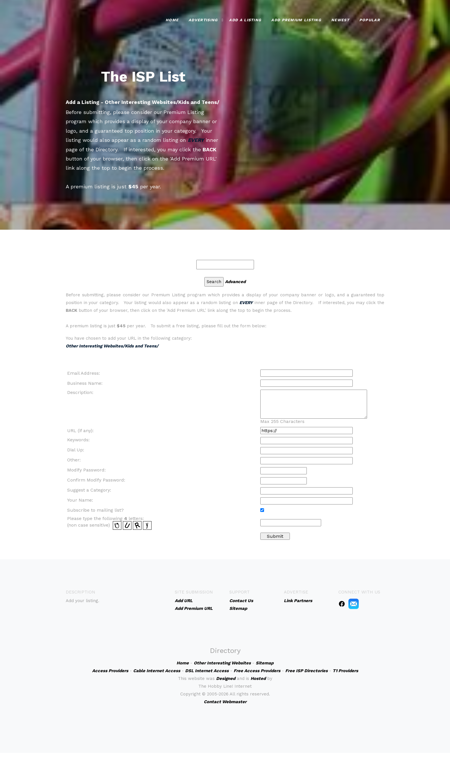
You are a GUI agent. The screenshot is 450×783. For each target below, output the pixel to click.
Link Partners (298, 600)
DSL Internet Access (207, 670)
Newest (340, 20)
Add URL (184, 600)
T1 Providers (345, 670)
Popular (369, 20)
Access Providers (110, 670)
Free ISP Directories (306, 670)
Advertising (203, 20)
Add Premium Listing (296, 20)
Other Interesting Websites (222, 663)
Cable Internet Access (156, 670)
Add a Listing (245, 20)
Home (172, 20)
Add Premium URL (194, 608)
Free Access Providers (257, 670)
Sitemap (238, 608)
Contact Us (241, 600)
